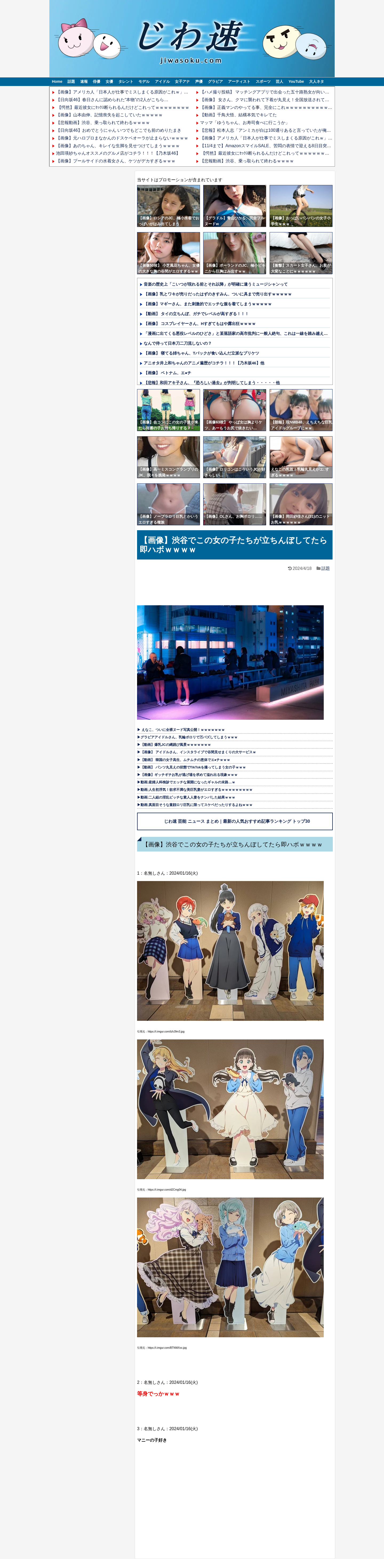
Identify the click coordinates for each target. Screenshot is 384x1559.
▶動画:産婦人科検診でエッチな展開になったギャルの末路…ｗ (186, 782)
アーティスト (239, 81)
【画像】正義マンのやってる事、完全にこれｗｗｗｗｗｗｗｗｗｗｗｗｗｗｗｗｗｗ (281, 107)
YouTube (296, 81)
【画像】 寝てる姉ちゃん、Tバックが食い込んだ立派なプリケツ (201, 353)
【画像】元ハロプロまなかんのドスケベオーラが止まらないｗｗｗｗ (122, 138)
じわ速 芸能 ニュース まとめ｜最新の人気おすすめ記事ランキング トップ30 (237, 821)
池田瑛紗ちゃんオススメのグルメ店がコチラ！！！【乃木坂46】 (118, 153)
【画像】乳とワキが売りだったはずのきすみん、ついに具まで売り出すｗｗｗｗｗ (218, 294)
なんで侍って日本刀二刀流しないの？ (178, 343)
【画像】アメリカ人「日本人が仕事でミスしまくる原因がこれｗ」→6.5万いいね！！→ (140, 92)
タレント (125, 81)
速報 (84, 81)
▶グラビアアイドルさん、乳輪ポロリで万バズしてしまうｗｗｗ (187, 737)
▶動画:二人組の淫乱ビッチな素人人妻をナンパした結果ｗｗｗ (186, 797)
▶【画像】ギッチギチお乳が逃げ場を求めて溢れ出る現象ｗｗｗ (187, 775)
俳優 (96, 81)
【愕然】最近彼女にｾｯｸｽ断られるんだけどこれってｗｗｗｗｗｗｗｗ (122, 107)
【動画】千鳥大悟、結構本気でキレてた (238, 115)
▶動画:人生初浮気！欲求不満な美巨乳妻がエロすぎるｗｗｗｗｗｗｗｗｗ (195, 790)
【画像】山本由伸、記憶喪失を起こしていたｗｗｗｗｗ (109, 115)
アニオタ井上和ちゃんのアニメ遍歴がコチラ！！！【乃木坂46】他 (204, 363)
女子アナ (182, 81)
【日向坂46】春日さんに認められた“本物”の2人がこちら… (112, 99)
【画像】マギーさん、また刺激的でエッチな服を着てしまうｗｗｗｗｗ (208, 304)
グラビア (215, 81)
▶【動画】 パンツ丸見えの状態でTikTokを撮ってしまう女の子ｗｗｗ (191, 767)
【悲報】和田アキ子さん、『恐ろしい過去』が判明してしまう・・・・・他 (212, 382)
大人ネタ (316, 81)
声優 (199, 81)
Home (57, 81)
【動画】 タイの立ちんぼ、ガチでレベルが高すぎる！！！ (196, 313)
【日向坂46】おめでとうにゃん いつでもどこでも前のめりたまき (118, 130)
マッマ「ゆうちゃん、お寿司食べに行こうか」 (245, 122)
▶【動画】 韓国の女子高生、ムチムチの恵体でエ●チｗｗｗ (183, 760)
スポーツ (263, 81)
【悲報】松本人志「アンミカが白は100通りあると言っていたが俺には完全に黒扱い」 (282, 130)
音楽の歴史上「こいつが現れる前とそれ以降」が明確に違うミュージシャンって (216, 284)
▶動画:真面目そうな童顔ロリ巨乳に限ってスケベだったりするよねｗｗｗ (195, 805)
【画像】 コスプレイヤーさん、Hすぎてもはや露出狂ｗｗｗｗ (200, 323)
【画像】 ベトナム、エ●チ (167, 373)
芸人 (279, 81)
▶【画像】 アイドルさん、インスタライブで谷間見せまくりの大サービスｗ (196, 752)
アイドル (162, 81)
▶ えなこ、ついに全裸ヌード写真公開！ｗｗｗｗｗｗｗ (181, 730)
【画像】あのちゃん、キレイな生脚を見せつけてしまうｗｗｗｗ (118, 145)
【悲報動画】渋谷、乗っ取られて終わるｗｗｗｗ (103, 122)
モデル (144, 81)
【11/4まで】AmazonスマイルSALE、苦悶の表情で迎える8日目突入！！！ (272, 145)
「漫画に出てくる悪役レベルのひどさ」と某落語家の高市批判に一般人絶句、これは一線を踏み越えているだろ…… (248, 333)
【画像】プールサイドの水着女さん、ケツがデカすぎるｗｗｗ (115, 161)
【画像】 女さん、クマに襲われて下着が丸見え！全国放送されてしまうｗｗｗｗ (277, 99)
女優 (109, 81)
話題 (71, 81)
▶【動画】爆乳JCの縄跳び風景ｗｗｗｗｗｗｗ (174, 745)
